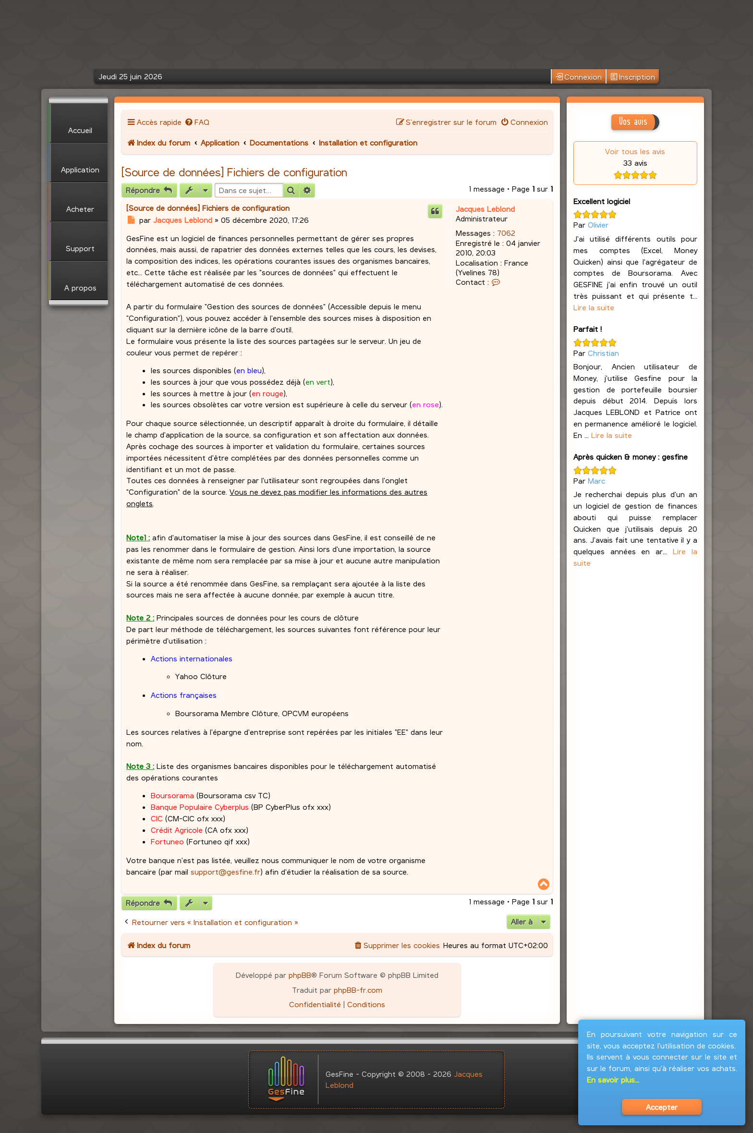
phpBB (300, 974)
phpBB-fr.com (358, 989)
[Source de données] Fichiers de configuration (234, 172)
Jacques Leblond (485, 208)
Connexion (579, 77)
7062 (506, 232)
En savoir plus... (613, 1079)
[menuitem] (196, 121)
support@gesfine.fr (225, 871)
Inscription (632, 77)
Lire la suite (593, 307)
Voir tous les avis (635, 151)
